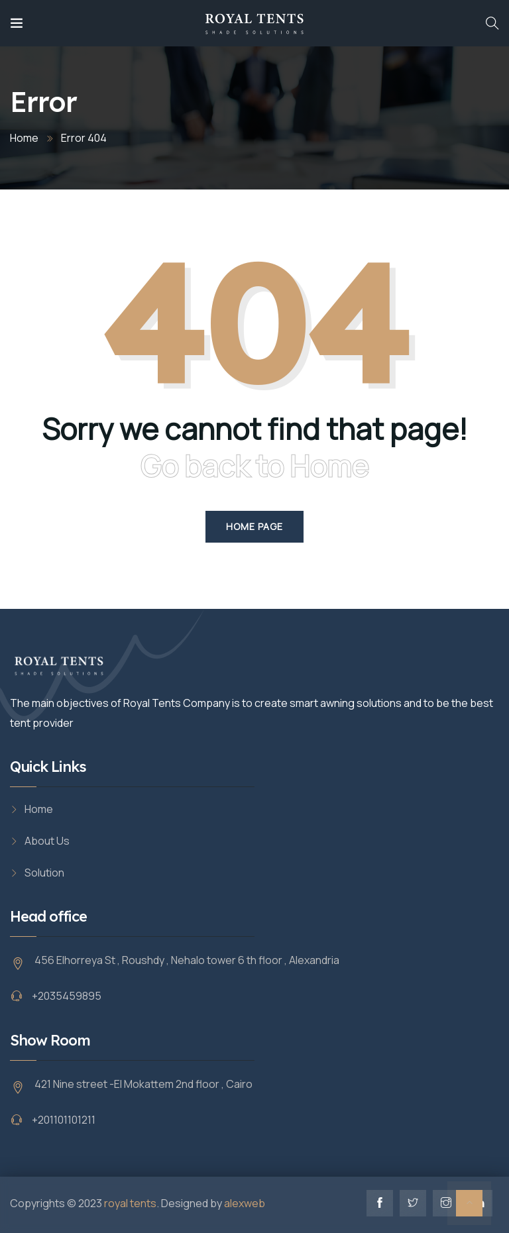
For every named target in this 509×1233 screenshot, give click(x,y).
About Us (47, 840)
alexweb (244, 1203)
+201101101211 (63, 1119)
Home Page (254, 526)
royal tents (130, 1203)
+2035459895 (66, 996)
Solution (44, 872)
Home (24, 138)
